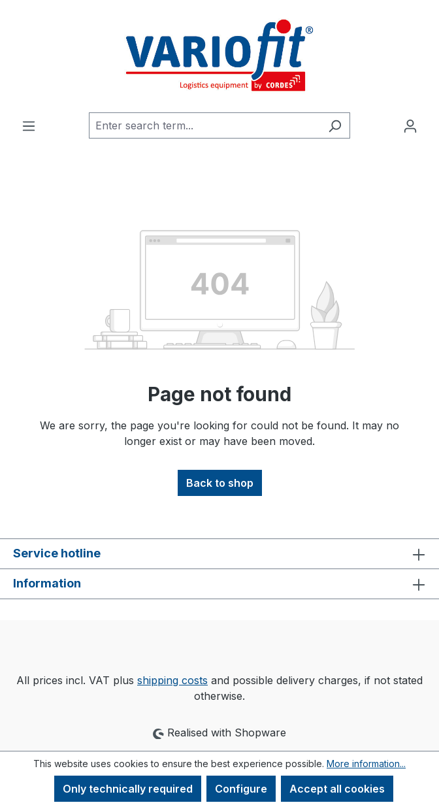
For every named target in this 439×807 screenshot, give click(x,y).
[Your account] (410, 125)
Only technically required (128, 788)
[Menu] (28, 125)
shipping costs (172, 680)
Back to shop (219, 482)
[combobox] (204, 125)
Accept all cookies (337, 788)
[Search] (334, 125)
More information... (366, 763)
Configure (241, 788)
